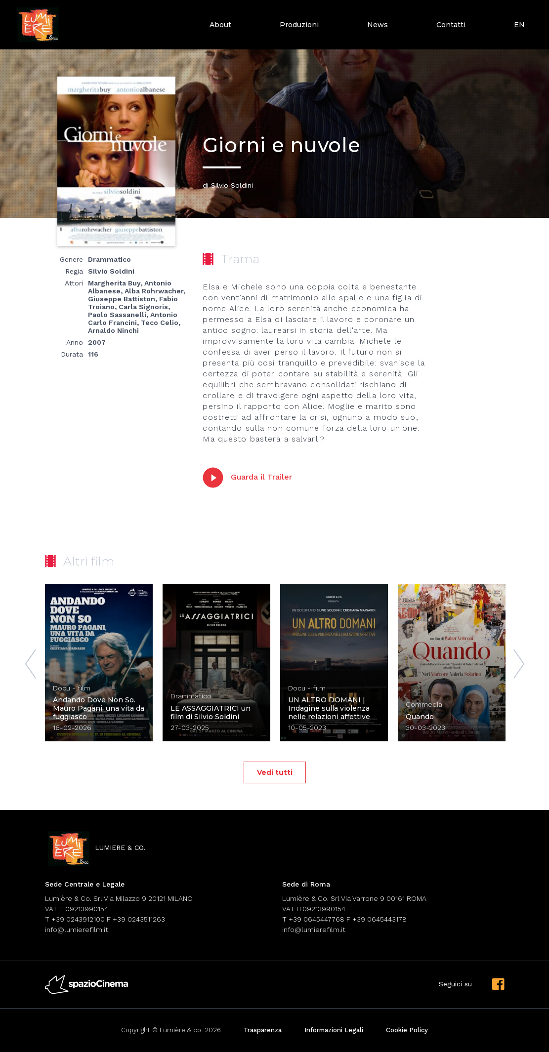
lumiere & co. (95, 848)
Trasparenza (263, 1030)
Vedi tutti (275, 772)
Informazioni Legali (333, 1030)
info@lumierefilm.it (76, 929)
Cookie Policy (407, 1030)
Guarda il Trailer (247, 477)
